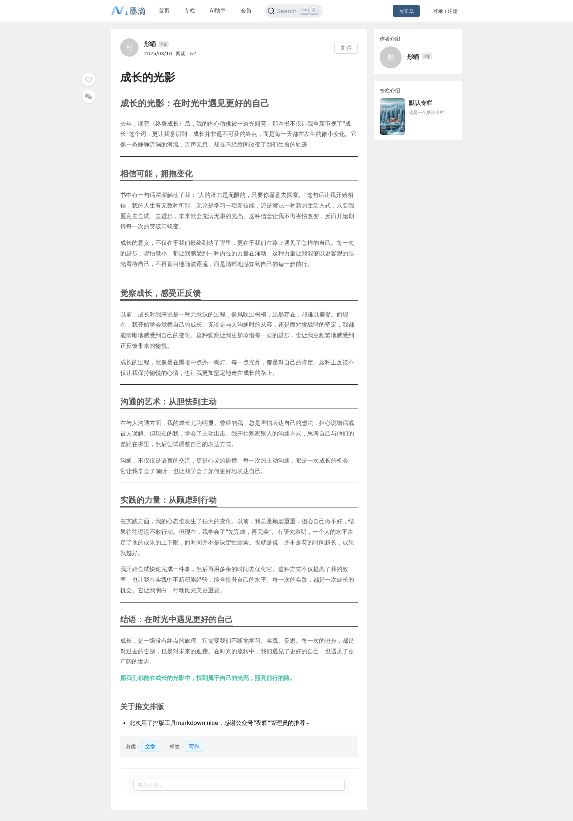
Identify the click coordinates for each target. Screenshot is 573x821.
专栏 (189, 10)
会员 (245, 10)
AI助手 (218, 10)
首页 (164, 10)
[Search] (294, 11)
